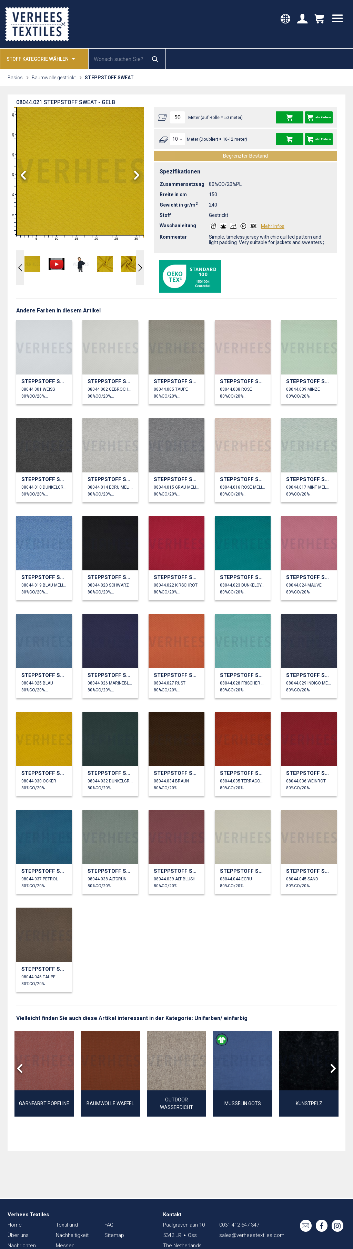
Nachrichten (22, 1245)
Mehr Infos (272, 226)
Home (15, 1225)
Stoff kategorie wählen (41, 58)
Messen (65, 1245)
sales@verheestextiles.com (251, 1235)
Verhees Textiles (37, 24)
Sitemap (114, 1235)
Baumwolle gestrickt (54, 77)
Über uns (18, 1235)
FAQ (108, 1225)
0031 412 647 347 (239, 1225)
